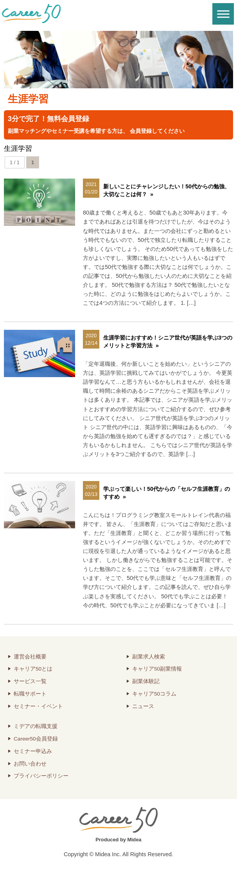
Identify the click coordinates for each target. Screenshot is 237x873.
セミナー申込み (33, 751)
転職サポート (30, 694)
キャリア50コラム (154, 694)
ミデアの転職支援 (35, 726)
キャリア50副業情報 (157, 669)
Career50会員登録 (36, 739)
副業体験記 (146, 681)
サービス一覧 (30, 681)
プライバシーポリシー (41, 776)
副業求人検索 (148, 657)
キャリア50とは (33, 669)
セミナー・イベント (38, 706)
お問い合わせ (30, 764)
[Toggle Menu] (223, 14)
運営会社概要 (30, 657)
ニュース (143, 706)
